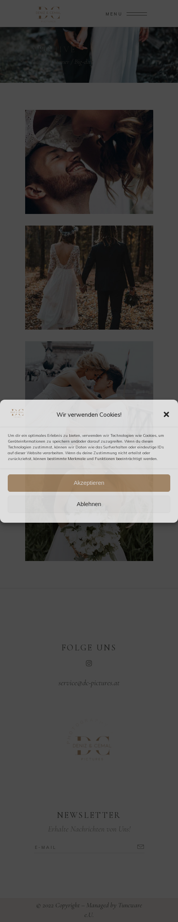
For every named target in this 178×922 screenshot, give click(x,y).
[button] (166, 414)
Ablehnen (89, 504)
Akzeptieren (89, 482)
